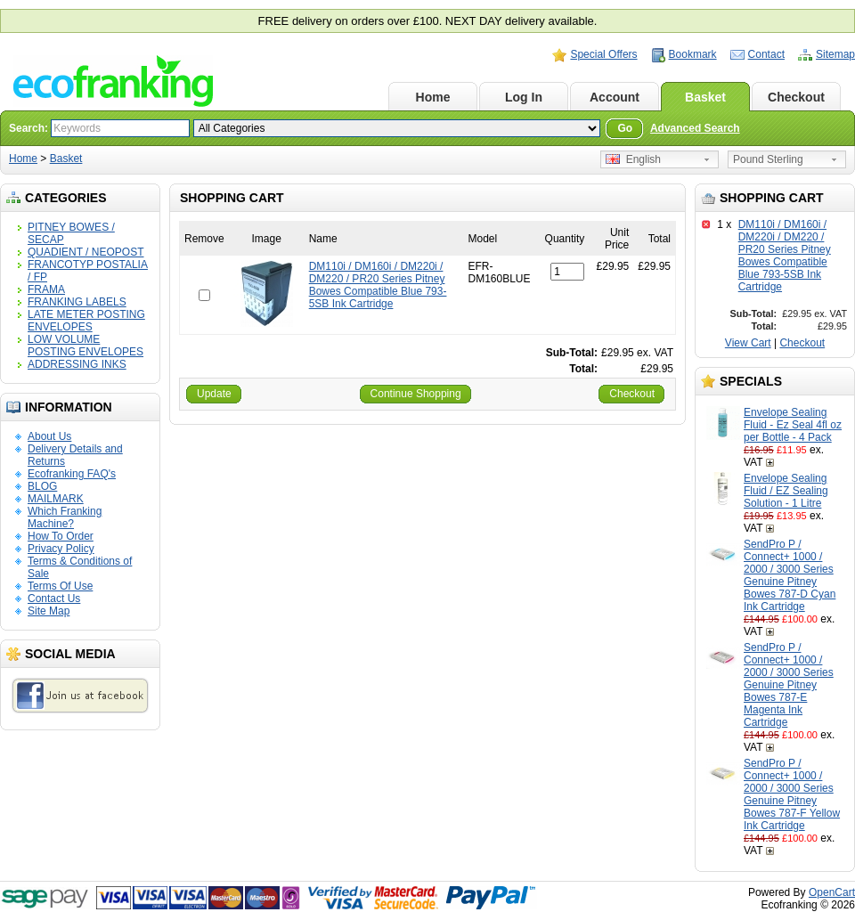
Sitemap (835, 54)
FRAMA (46, 289)
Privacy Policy (61, 548)
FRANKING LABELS (77, 302)
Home (433, 97)
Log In (523, 97)
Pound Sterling (768, 159)
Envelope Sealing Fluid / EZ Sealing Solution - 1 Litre (786, 490)
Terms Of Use (60, 586)
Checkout (796, 97)
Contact (766, 54)
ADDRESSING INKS (77, 364)
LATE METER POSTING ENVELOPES (86, 320)
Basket (705, 97)
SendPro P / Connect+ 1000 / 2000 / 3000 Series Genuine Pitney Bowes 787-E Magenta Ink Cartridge (789, 685)
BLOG (42, 486)
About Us (49, 436)
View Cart (748, 343)
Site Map (48, 611)
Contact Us (54, 598)
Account (614, 97)
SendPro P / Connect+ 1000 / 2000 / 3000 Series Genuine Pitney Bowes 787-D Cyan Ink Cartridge (789, 575)
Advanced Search (695, 128)
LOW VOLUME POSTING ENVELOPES (85, 345)
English (633, 159)
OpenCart (832, 892)
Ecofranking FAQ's (72, 474)
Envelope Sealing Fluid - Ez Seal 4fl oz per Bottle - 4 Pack (793, 425)
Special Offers (603, 54)
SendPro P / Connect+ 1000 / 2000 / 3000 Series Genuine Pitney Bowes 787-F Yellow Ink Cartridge (792, 794)
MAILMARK (56, 499)
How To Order (61, 536)
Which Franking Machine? (65, 517)
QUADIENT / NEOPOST (85, 252)
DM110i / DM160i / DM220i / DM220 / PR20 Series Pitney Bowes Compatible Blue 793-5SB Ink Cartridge (784, 255)
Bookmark (693, 54)
